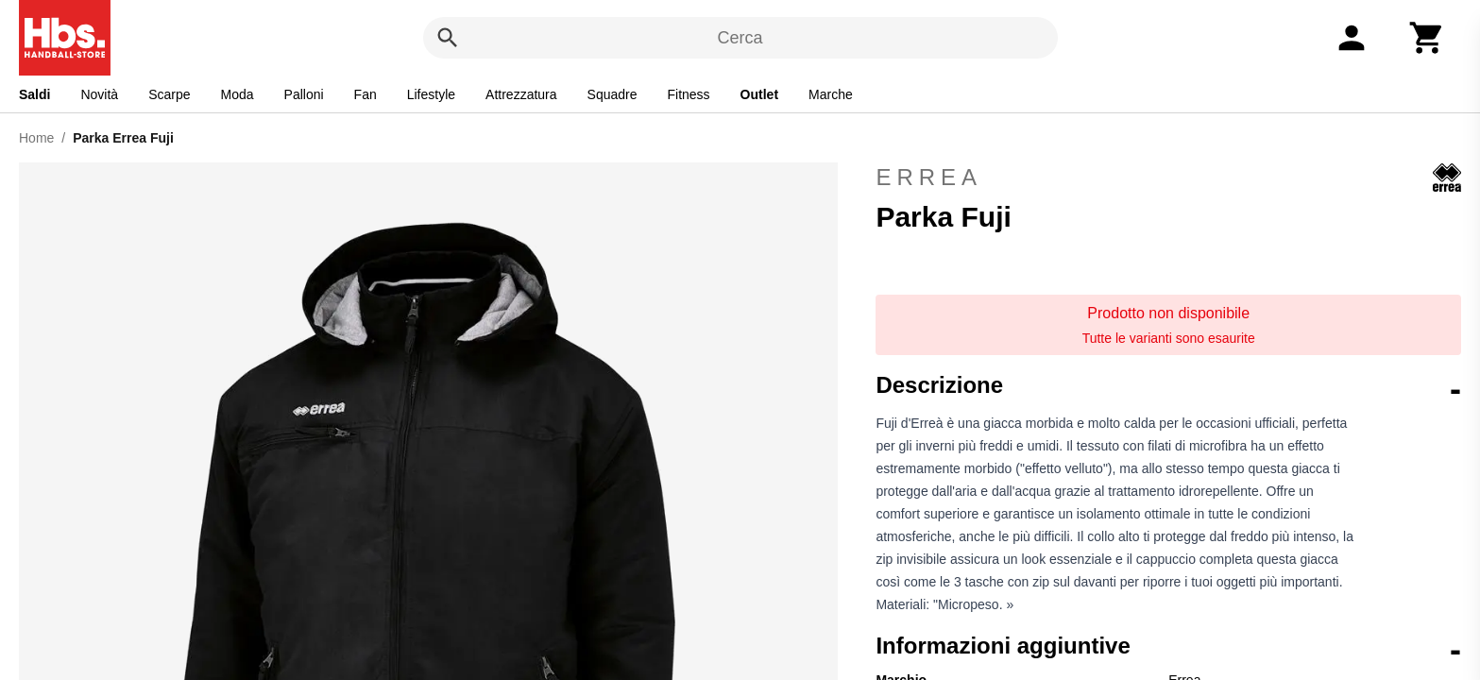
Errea (1168, 177)
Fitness (688, 94)
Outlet (759, 94)
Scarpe (169, 94)
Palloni (304, 94)
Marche (830, 94)
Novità (99, 94)
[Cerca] (447, 38)
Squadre (612, 94)
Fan (365, 94)
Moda (237, 94)
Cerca (739, 37)
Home (36, 137)
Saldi (34, 94)
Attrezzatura (520, 94)
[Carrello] (1427, 38)
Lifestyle (431, 94)
